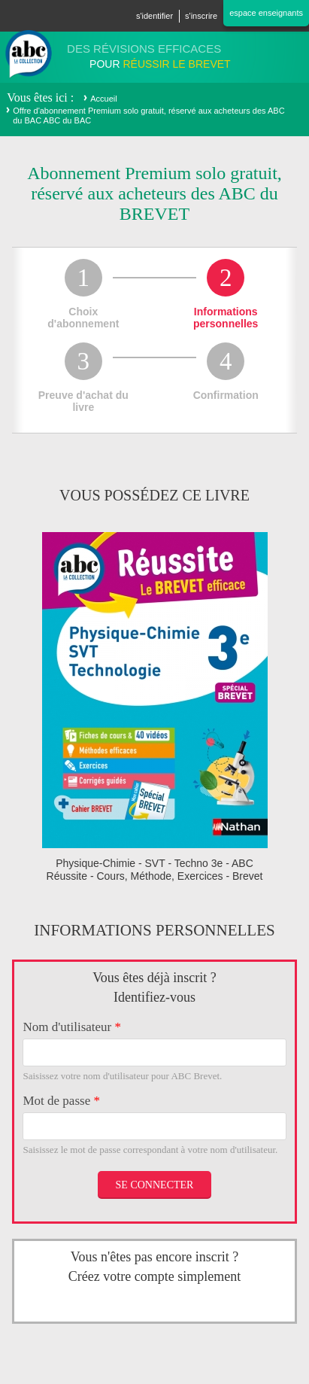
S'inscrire (201, 15)
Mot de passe (61, 1101)
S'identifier (154, 15)
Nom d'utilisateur (72, 1027)
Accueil (103, 98)
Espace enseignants (266, 12)
